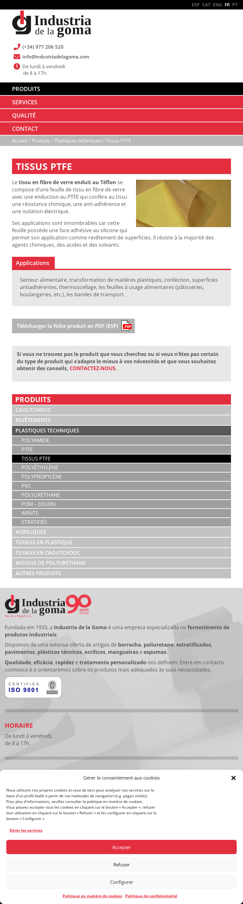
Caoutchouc (33, 410)
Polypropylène (42, 476)
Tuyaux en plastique (44, 542)
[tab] (33, 263)
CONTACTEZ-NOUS (92, 368)
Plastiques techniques (47, 430)
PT (235, 5)
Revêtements (33, 420)
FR (227, 5)
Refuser (121, 864)
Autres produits (38, 573)
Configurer (121, 882)
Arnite (30, 512)
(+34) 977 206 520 (43, 47)
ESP (196, 5)
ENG (217, 5)
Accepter (121, 847)
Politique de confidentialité (151, 896)
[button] (233, 778)
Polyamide (35, 440)
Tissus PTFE (36, 458)
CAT (206, 5)
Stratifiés (34, 522)
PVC (26, 485)
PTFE (27, 449)
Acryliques (31, 531)
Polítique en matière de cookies (92, 896)
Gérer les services (25, 830)
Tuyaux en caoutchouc (48, 552)
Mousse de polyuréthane (51, 562)
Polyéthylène (40, 467)
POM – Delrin (38, 504)
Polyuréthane (41, 494)
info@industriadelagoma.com (56, 56)
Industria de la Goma (51, 24)
